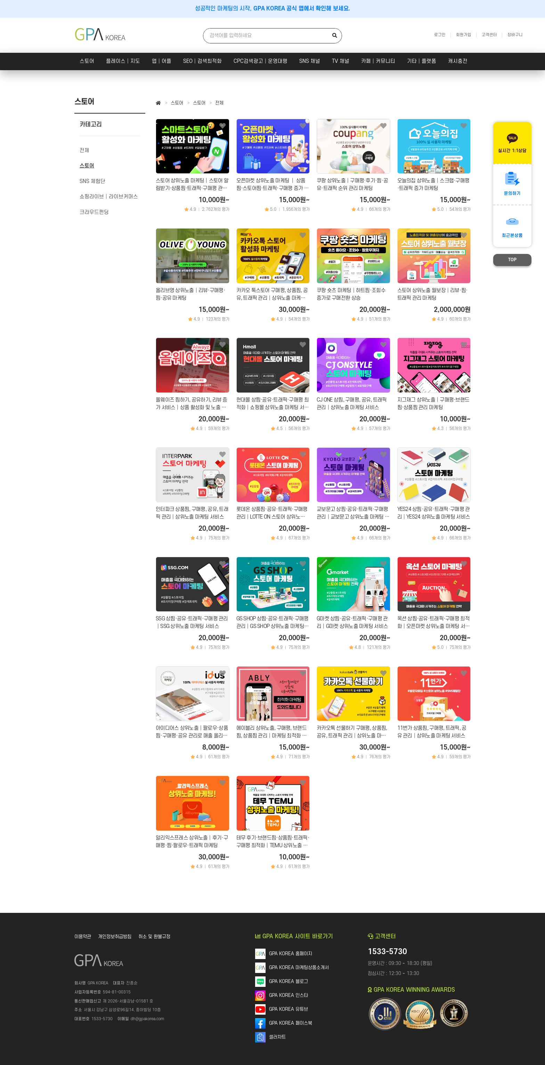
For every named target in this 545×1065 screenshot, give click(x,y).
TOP (512, 259)
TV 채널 (340, 61)
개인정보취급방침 (114, 936)
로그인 (440, 35)
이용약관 (82, 936)
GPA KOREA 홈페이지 (290, 953)
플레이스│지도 (123, 61)
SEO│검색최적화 (202, 61)
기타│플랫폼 (421, 61)
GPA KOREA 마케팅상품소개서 (299, 967)
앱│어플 (161, 61)
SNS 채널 (309, 61)
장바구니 (515, 35)
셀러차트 (277, 1037)
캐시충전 (457, 61)
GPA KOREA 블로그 (288, 981)
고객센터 (489, 35)
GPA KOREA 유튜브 (288, 1009)
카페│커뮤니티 (378, 61)
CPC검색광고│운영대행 (260, 61)
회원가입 (463, 35)
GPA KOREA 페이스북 (290, 1023)
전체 (219, 103)
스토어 (87, 61)
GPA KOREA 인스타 (288, 995)
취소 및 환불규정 (154, 936)
